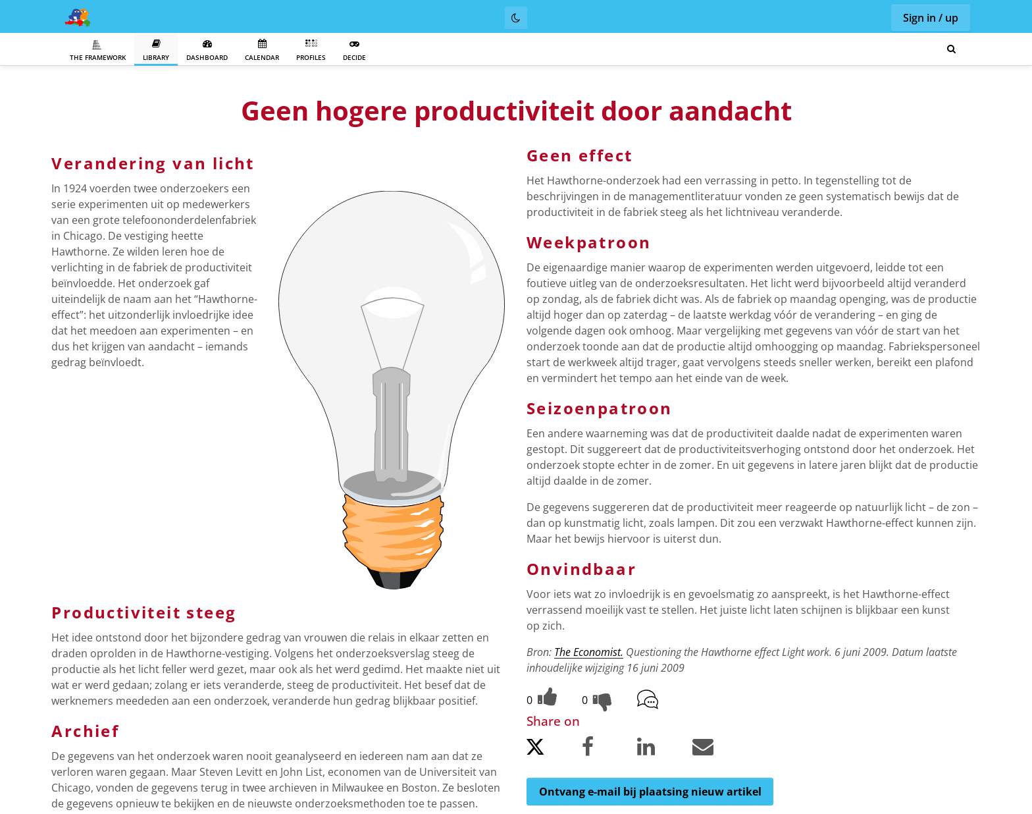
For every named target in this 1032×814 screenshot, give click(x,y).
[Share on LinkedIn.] (663, 749)
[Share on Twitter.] (553, 750)
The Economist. (588, 652)
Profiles (311, 50)
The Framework (98, 51)
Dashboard (207, 50)
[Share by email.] (718, 749)
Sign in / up (930, 18)
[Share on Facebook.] (608, 749)
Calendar (262, 50)
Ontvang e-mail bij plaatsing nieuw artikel (650, 791)
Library (156, 50)
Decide (354, 50)
